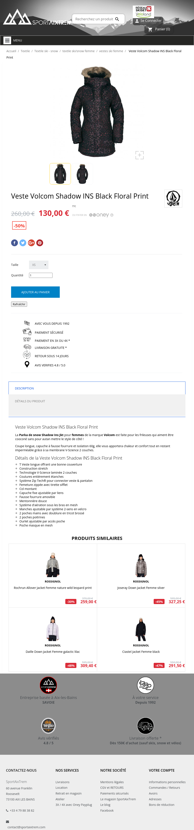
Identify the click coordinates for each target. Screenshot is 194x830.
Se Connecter (148, 21)
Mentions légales (112, 782)
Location (61, 788)
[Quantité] (41, 275)
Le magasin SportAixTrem (118, 799)
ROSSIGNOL (53, 581)
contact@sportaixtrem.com (26, 827)
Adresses (155, 799)
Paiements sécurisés (114, 793)
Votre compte (162, 770)
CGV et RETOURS (112, 788)
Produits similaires (97, 538)
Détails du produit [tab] (30, 401)
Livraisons (62, 782)
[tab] (97, 411)
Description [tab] (24, 388)
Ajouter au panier (35, 292)
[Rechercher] (98, 19)
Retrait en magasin (68, 793)
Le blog (105, 805)
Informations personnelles (167, 782)
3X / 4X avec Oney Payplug (73, 805)
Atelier (59, 799)
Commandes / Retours (164, 788)
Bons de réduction (161, 805)
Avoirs (153, 793)
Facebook (107, 810)
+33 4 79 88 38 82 (22, 810)
